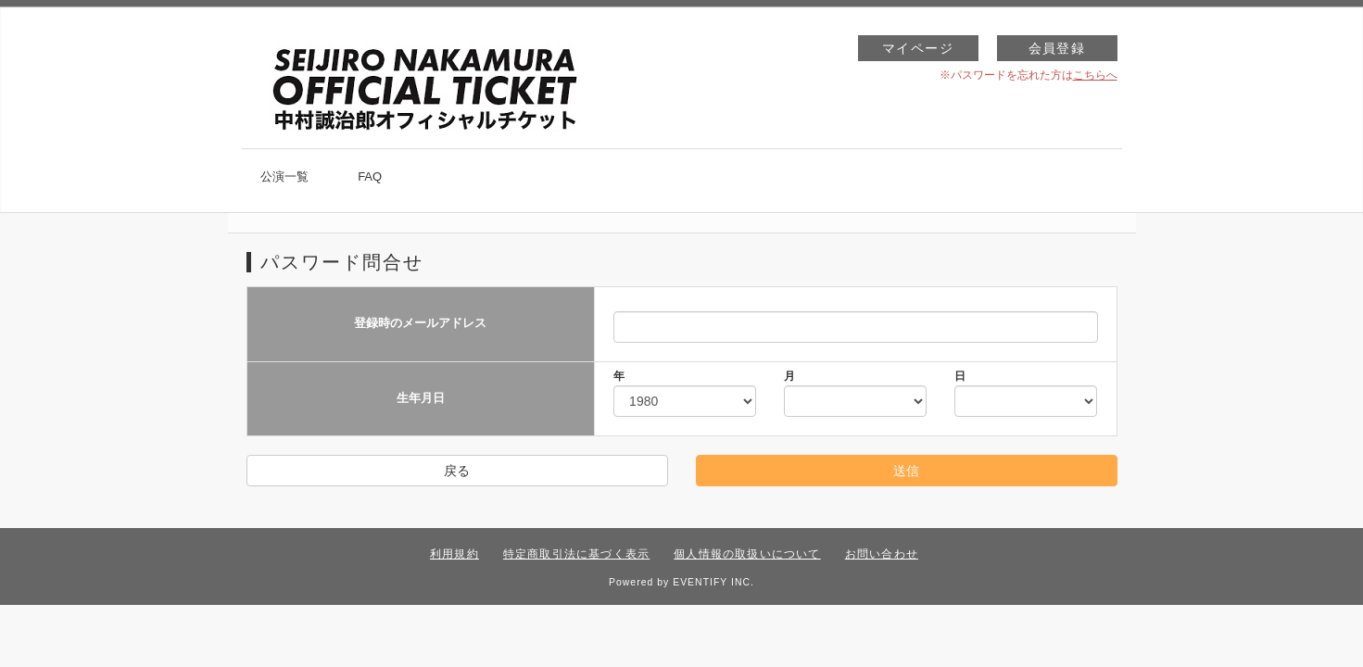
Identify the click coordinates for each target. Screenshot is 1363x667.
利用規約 (454, 553)
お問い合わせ (881, 553)
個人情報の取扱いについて (747, 553)
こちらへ (1095, 75)
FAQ (370, 176)
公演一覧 (284, 176)
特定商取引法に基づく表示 (576, 553)
